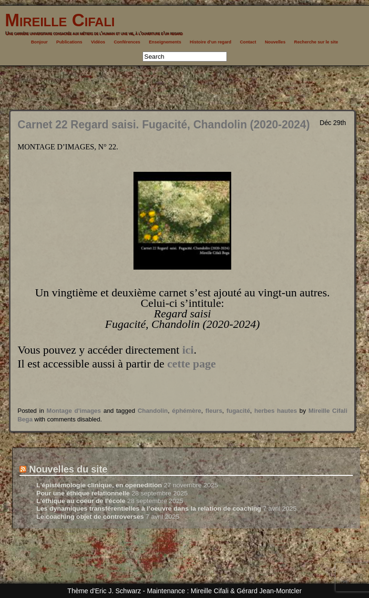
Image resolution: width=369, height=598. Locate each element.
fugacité (238, 410)
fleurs (213, 410)
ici (188, 350)
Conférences (127, 42)
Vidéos (98, 42)
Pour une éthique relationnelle (83, 493)
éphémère (186, 410)
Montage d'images (74, 410)
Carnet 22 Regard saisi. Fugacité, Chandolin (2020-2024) (164, 124)
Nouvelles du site (68, 469)
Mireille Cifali (57, 20)
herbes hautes (275, 410)
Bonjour (39, 42)
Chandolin (153, 410)
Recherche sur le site (316, 42)
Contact (248, 42)
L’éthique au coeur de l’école (80, 500)
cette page (191, 363)
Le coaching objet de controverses (90, 516)
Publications (69, 42)
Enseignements (165, 42)
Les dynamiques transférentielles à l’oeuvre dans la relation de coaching (148, 508)
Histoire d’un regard (210, 42)
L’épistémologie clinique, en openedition (99, 485)
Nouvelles (275, 42)
